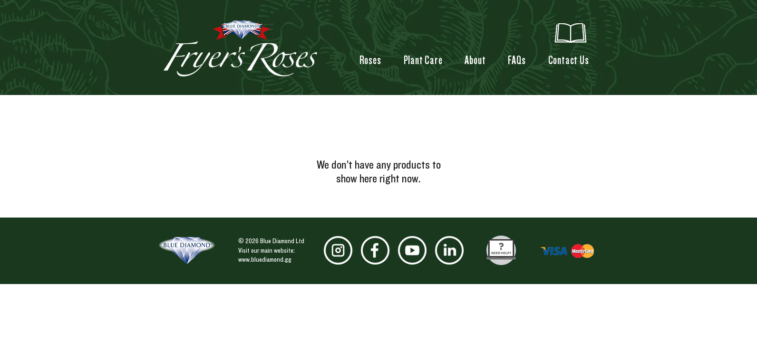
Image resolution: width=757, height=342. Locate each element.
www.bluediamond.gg (264, 259)
